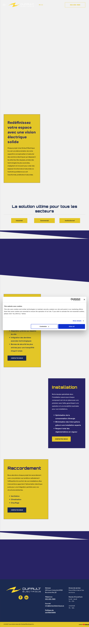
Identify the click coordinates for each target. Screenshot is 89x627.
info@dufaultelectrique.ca (54, 606)
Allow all (71, 326)
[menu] (4, 5)
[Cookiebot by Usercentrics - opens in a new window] (72, 299)
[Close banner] (84, 299)
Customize (44, 326)
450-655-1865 (50, 599)
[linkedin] (26, 597)
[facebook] (21, 597)
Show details (77, 321)
